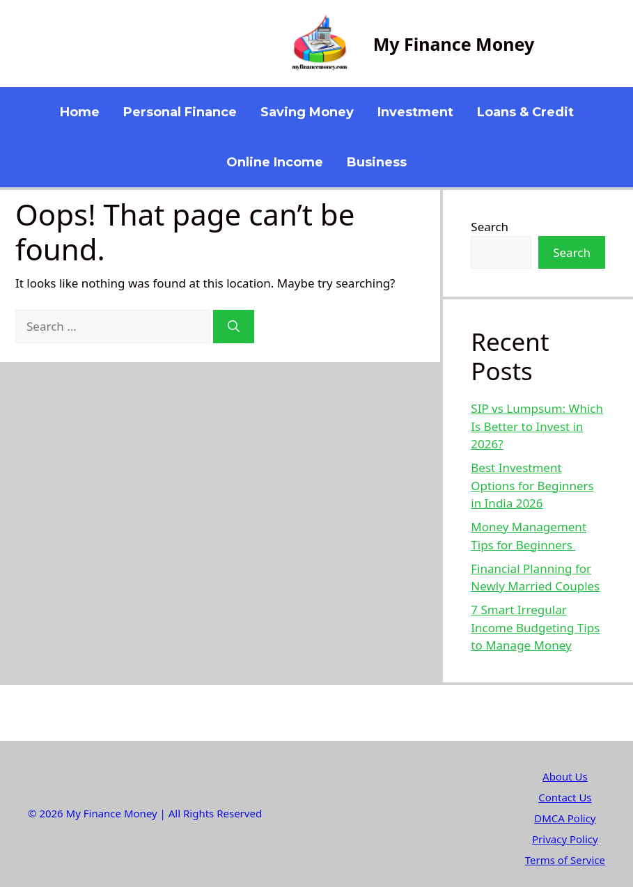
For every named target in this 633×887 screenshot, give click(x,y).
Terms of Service (565, 860)
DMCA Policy (564, 818)
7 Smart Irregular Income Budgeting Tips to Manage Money (535, 627)
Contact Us (564, 797)
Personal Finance (180, 112)
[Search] (233, 326)
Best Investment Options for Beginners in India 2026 (532, 485)
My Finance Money (454, 44)
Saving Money (307, 112)
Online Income (274, 162)
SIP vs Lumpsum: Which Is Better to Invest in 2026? (537, 426)
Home (80, 112)
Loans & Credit (525, 112)
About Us (565, 776)
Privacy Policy (565, 839)
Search (489, 227)
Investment (415, 112)
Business (377, 162)
